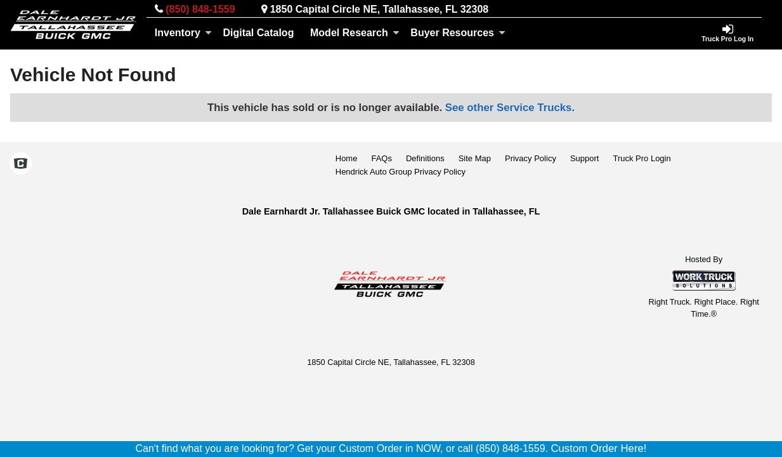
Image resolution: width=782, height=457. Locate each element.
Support (584, 158)
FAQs (381, 158)
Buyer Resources (457, 32)
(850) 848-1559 (200, 9)
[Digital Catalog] (259, 33)
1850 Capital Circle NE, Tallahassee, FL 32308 (379, 9)
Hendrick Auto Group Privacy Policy (401, 171)
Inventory (183, 32)
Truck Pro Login (641, 158)
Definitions (425, 158)
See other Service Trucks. (510, 108)
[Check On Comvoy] (21, 165)
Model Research (355, 32)
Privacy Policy (530, 158)
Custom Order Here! (598, 448)
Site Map (475, 158)
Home (347, 158)
